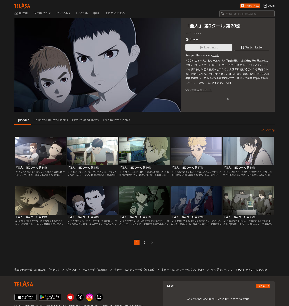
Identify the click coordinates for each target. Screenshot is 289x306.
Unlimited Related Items (51, 120)
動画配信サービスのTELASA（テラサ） (37, 269)
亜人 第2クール (203, 90)
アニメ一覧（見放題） (95, 269)
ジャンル (71, 269)
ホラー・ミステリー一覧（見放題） (134, 269)
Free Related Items (116, 120)
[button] (250, 6)
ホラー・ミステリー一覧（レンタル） (183, 269)
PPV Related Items (85, 120)
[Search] (247, 14)
